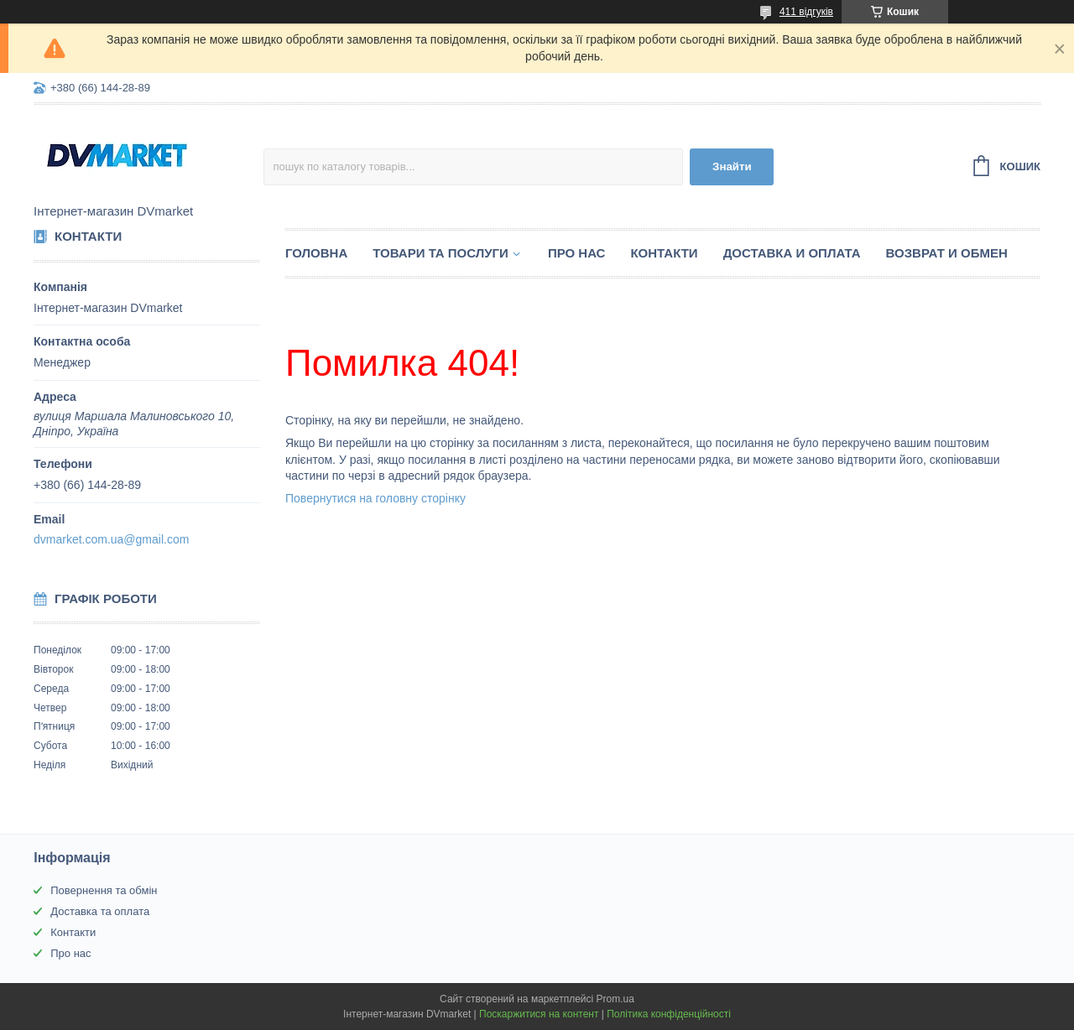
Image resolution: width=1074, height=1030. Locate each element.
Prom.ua (615, 999)
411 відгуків (806, 12)
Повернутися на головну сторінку (375, 498)
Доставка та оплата (99, 911)
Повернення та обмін (103, 890)
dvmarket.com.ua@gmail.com (111, 539)
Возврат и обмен (947, 253)
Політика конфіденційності (669, 1014)
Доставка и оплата (792, 253)
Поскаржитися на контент (538, 1014)
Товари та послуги (440, 253)
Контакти (663, 253)
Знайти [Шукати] (732, 166)
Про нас (577, 253)
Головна (316, 253)
